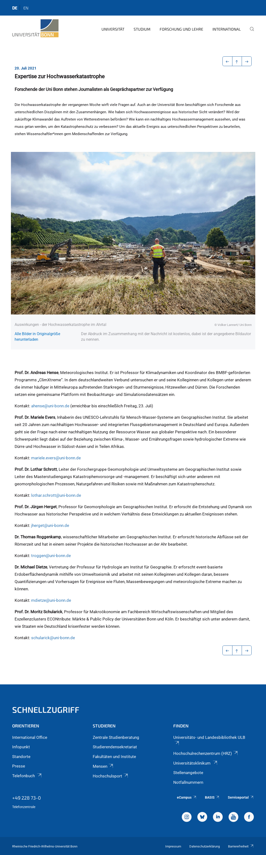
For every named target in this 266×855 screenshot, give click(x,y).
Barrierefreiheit (241, 846)
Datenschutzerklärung (204, 846)
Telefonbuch (27, 775)
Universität (112, 29)
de (14, 7)
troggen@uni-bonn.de (51, 555)
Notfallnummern (188, 782)
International (226, 29)
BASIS (212, 797)
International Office (29, 737)
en (25, 7)
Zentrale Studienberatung (116, 737)
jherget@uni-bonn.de (50, 525)
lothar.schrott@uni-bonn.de (56, 495)
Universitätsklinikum (195, 763)
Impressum (173, 846)
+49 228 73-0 (26, 798)
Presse (18, 766)
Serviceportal (241, 797)
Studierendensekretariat (115, 746)
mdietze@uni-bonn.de (51, 600)
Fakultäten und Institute (114, 756)
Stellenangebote (188, 772)
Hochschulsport (111, 776)
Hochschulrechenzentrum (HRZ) (205, 753)
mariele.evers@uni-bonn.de (56, 457)
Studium (142, 29)
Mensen (103, 766)
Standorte (21, 756)
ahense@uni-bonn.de (50, 405)
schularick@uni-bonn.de (53, 637)
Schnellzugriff (45, 710)
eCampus (187, 797)
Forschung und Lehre (181, 29)
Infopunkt (21, 746)
